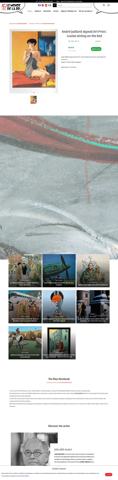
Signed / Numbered (69, 11)
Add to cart (96, 49)
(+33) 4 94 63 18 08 (46, 1)
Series (56, 11)
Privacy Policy (24, 476)
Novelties (47, 11)
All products (18, 23)
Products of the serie (41, 23)
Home (30, 11)
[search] (74, 5)
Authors (38, 11)
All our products (85, 11)
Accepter (109, 474)
